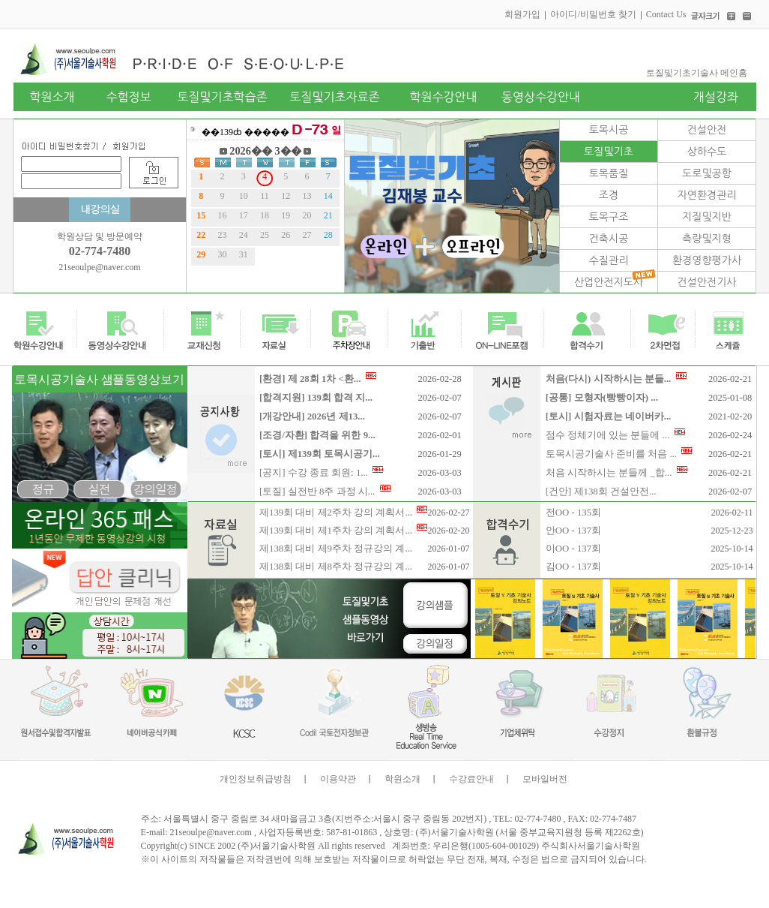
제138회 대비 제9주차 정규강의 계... (335, 548)
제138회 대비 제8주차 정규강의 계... (335, 566)
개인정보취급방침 (256, 779)
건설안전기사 (707, 282)
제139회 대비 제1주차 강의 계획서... (343, 530)
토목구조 (609, 217)
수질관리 (609, 260)
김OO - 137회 (573, 566)
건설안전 (707, 130)
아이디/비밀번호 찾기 (593, 14)
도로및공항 (707, 173)
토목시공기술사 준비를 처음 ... (619, 454)
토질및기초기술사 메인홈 (696, 73)
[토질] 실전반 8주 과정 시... (324, 491)
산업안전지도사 (608, 282)
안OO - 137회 (573, 530)
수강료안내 (471, 779)
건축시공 (609, 238)
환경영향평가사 (706, 260)
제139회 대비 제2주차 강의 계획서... (343, 512)
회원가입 (522, 14)
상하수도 (707, 151)
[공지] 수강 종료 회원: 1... (321, 473)
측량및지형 (707, 238)
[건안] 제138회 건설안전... (601, 491)
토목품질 (609, 173)
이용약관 (338, 779)
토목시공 (609, 130)
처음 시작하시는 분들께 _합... (616, 473)
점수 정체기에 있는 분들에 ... (615, 435)
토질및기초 (608, 151)
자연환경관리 (707, 195)
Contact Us (666, 14)
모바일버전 (544, 779)
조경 (608, 195)
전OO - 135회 (573, 512)
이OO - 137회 (573, 548)
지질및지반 (707, 217)
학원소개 (402, 779)
